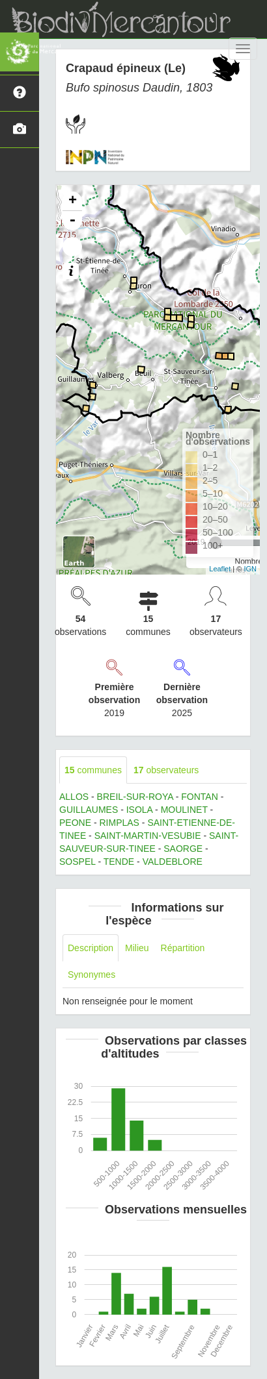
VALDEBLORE (173, 861)
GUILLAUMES (88, 809)
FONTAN (199, 796)
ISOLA (139, 809)
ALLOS (74, 796)
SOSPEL (77, 861)
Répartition (183, 948)
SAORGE (183, 848)
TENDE (119, 861)
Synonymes (91, 974)
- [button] (72, 220)
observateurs (166, 770)
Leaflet (220, 569)
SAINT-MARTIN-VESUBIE (147, 835)
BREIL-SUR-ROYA (135, 796)
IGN (250, 569)
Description (90, 948)
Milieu (137, 948)
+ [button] (72, 201)
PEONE (75, 822)
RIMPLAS (119, 822)
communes (93, 770)
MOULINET (184, 809)
